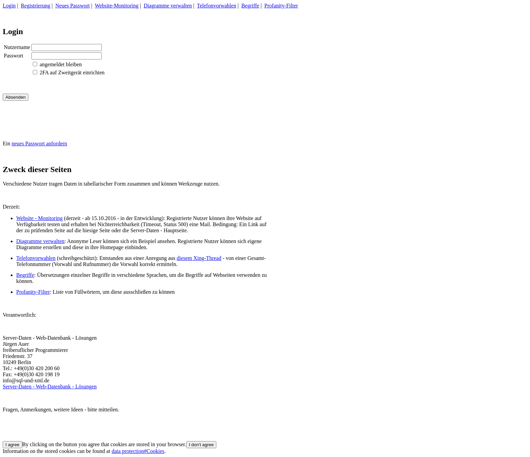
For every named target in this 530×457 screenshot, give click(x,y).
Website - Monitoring (39, 218)
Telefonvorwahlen (216, 5)
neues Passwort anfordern (39, 143)
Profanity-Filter (281, 5)
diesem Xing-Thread (199, 258)
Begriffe (250, 5)
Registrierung (35, 5)
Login (9, 5)
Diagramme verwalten (168, 5)
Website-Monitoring (116, 5)
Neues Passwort (72, 5)
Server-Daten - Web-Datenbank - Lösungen (50, 386)
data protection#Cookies (138, 451)
